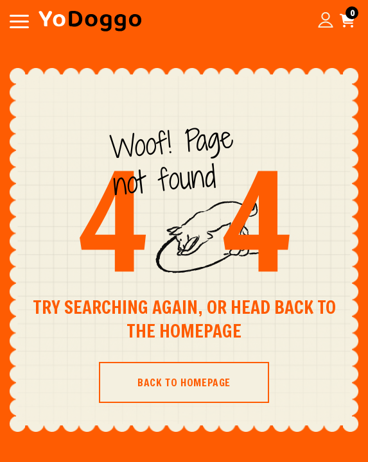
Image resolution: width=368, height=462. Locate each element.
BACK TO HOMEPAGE (184, 382)
